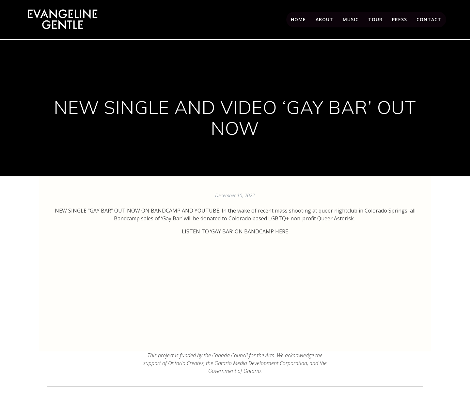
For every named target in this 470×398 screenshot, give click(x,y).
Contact (428, 19)
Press (399, 19)
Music (351, 19)
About (324, 19)
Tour (375, 19)
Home (298, 19)
